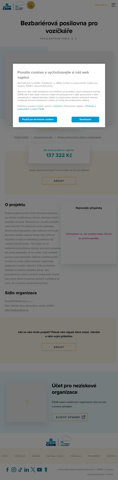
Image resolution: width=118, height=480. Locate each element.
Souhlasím (85, 119)
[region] (59, 95)
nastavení (58, 106)
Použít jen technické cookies (38, 119)
